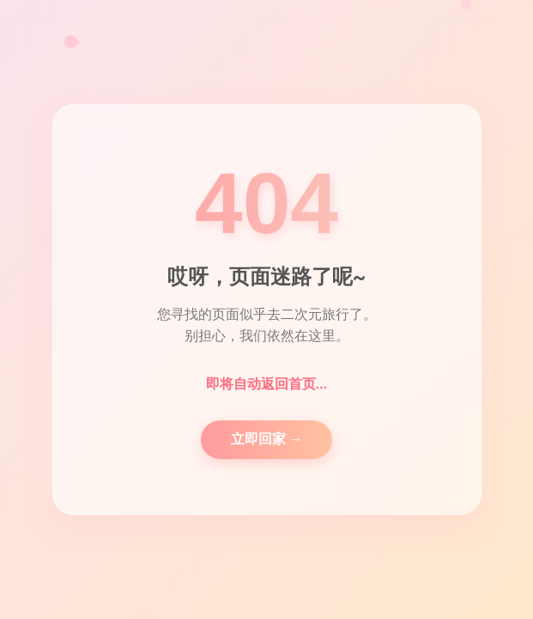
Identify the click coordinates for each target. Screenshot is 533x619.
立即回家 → (267, 439)
